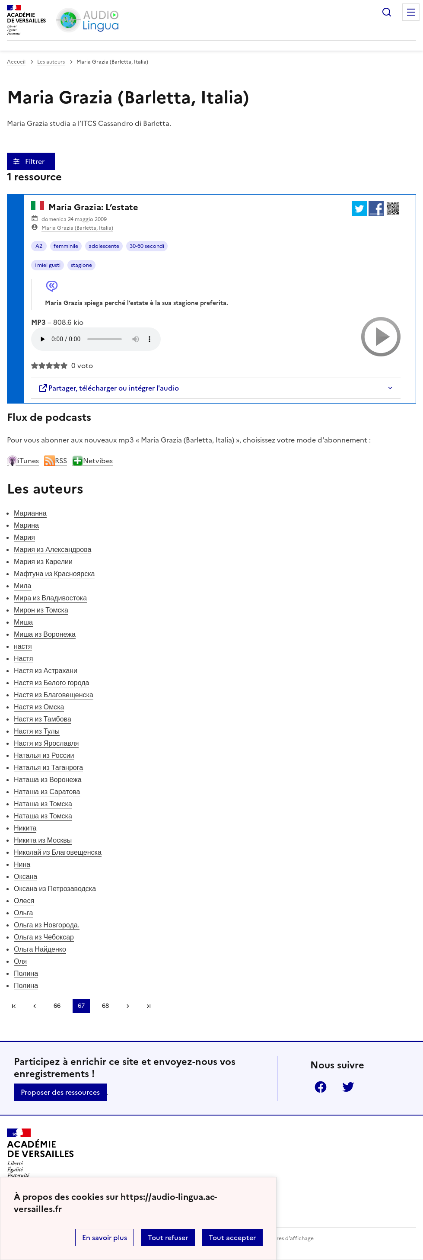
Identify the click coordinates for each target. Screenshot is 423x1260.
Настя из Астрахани (45, 670)
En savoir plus (104, 1237)
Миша (23, 622)
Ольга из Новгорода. (47, 925)
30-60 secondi (147, 246)
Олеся (24, 900)
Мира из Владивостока (50, 598)
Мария (24, 537)
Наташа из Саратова (47, 791)
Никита (25, 828)
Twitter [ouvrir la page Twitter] (348, 1087)
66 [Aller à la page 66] (57, 1005)
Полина (26, 973)
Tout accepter (232, 1237)
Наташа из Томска (43, 803)
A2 (38, 246)
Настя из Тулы (37, 731)
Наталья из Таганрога (48, 767)
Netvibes (92, 460)
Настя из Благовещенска (53, 694)
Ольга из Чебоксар (44, 937)
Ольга (23, 912)
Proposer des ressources (60, 1092)
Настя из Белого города (51, 682)
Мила (23, 585)
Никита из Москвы (43, 840)
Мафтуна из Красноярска (54, 573)
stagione (81, 265)
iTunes (23, 460)
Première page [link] (14, 1006)
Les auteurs (51, 62)
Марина (26, 525)
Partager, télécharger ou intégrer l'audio (108, 388)
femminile (66, 246)
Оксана (25, 876)
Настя (23, 658)
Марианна (30, 513)
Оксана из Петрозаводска (55, 888)
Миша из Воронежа (45, 634)
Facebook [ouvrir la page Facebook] (320, 1087)
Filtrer (35, 161)
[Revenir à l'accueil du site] (40, 1153)
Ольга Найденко (40, 949)
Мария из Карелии (43, 561)
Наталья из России (44, 755)
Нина (22, 864)
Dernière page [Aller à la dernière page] (149, 1006)
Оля (20, 961)
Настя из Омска (39, 707)
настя (23, 646)
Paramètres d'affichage (284, 1238)
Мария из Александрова (52, 549)
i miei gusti (47, 265)
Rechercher (386, 12)
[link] (34, 1006)
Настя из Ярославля (46, 743)
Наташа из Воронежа (48, 779)
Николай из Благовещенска (58, 852)
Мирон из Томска (41, 610)
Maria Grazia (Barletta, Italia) (77, 228)
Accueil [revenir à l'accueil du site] (16, 62)
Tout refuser (168, 1237)
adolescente (104, 246)
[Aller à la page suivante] (128, 1006)
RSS (55, 460)
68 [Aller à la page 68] (105, 1005)
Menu (411, 12)
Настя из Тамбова (42, 719)
